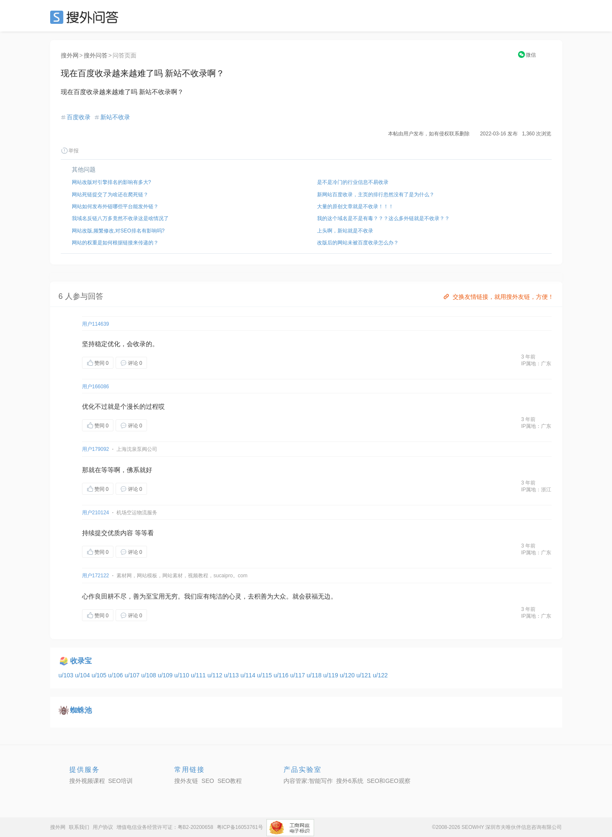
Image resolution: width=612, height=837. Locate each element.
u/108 (149, 675)
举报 (70, 151)
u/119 (331, 675)
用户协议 (103, 827)
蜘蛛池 (81, 710)
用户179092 (95, 449)
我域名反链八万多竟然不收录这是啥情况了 (120, 218)
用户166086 (95, 387)
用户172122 (95, 576)
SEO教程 (230, 780)
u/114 (249, 675)
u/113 (232, 675)
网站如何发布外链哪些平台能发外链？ (115, 206)
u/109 (166, 675)
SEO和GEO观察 (389, 780)
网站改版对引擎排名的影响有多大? (111, 182)
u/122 (380, 675)
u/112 (215, 675)
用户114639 (95, 324)
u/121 (364, 675)
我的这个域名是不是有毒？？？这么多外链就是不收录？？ (383, 218)
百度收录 (79, 117)
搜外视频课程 (87, 780)
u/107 (133, 675)
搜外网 (70, 55)
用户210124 (95, 513)
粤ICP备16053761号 (240, 827)
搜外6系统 (349, 780)
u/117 (298, 675)
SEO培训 (120, 780)
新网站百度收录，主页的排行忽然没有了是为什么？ (375, 195)
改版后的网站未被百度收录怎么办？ (358, 243)
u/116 (282, 675)
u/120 (348, 675)
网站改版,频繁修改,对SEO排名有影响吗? (118, 231)
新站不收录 (115, 117)
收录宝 (81, 661)
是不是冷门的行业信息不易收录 (352, 182)
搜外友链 (186, 780)
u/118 (315, 675)
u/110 (182, 675)
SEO (86, 17)
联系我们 (79, 827)
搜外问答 (96, 55)
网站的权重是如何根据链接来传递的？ (115, 243)
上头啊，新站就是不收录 (345, 231)
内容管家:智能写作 (308, 780)
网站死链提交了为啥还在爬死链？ (110, 195)
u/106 (116, 675)
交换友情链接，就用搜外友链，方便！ (498, 296)
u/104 (83, 675)
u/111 (199, 675)
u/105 (99, 675)
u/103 (67, 675)
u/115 (265, 675)
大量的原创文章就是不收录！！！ (355, 206)
